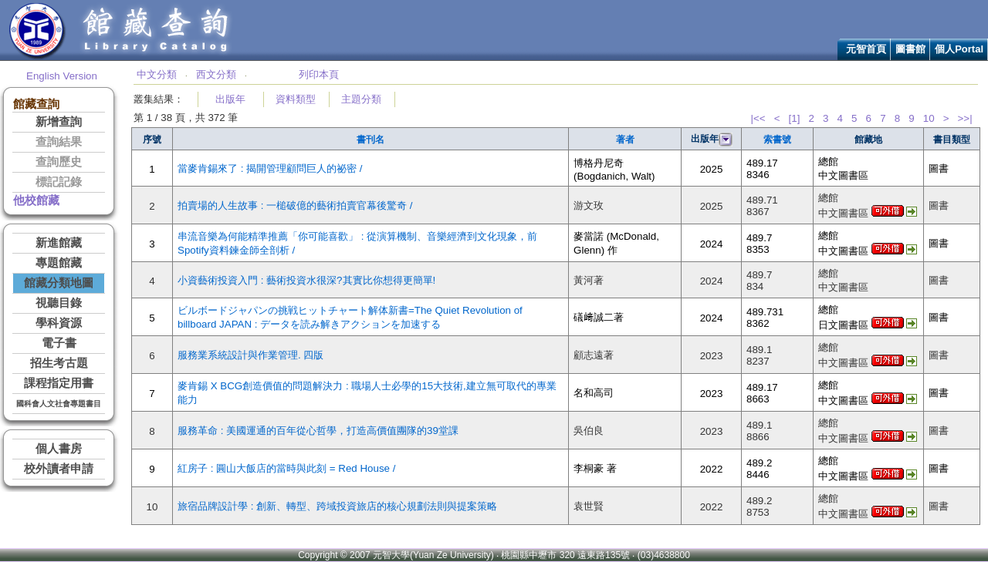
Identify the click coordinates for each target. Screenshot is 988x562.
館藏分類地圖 (58, 283)
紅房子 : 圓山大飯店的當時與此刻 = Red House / (286, 468)
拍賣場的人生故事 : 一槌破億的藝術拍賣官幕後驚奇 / (295, 205)
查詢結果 (59, 142)
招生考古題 (59, 363)
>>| (965, 118)
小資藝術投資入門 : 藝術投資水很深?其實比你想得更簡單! (306, 280)
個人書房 (59, 449)
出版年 (230, 99)
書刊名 (370, 139)
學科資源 (59, 323)
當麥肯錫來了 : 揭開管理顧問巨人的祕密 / (270, 168)
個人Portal (959, 49)
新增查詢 (59, 122)
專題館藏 (59, 263)
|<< (757, 118)
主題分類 (361, 99)
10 (929, 118)
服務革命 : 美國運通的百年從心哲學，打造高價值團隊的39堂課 (318, 430)
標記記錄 (59, 182)
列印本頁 (319, 74)
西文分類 (216, 74)
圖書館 (910, 49)
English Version (61, 76)
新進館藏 (59, 243)
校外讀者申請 (58, 469)
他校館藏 (36, 200)
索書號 (777, 139)
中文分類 (157, 74)
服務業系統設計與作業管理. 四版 (250, 355)
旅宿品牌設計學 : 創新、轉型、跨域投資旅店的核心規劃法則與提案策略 (337, 506)
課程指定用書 (58, 383)
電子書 (59, 343)
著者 (625, 139)
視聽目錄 (59, 303)
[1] (794, 118)
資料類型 (296, 99)
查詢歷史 (59, 162)
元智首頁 (866, 49)
